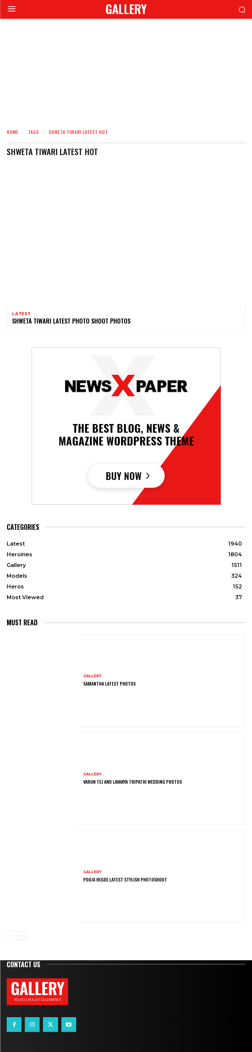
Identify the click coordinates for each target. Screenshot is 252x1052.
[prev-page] (11, 935)
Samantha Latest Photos (109, 683)
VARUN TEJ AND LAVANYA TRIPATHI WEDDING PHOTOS (132, 781)
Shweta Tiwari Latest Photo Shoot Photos (71, 321)
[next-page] (21, 935)
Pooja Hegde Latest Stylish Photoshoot (125, 879)
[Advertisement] (126, 69)
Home (12, 131)
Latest (21, 314)
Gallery (92, 676)
